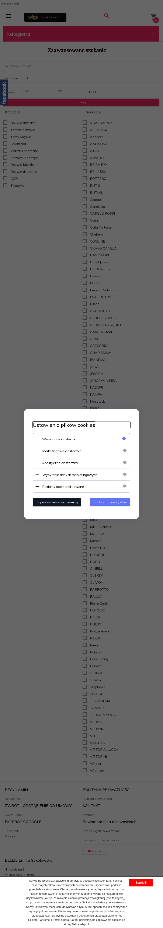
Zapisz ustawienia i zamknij (57, 502)
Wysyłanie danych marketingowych (69, 474)
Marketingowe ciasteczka (62, 451)
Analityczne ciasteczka (60, 463)
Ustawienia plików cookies (64, 425)
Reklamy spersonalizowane (63, 486)
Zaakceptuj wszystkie (110, 502)
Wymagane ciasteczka (59, 439)
